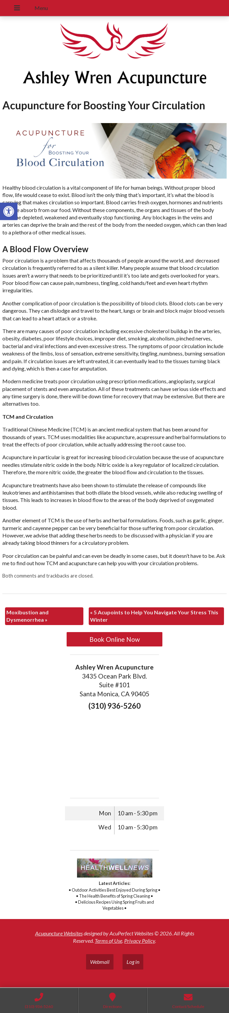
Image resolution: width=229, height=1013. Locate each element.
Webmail (99, 961)
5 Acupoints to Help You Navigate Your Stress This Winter (154, 616)
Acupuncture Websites (59, 933)
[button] (8, 211)
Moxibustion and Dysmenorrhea (27, 616)
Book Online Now (114, 639)
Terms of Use (108, 940)
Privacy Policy (139, 940)
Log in (133, 961)
